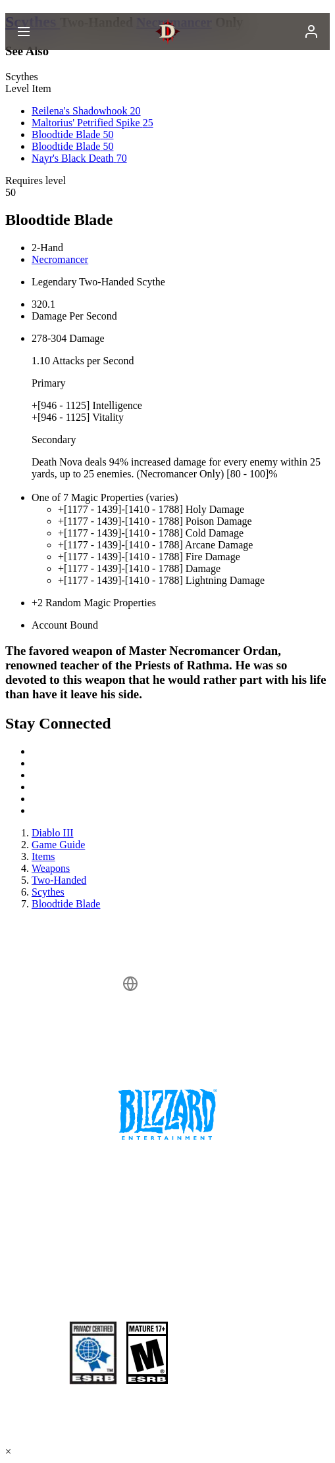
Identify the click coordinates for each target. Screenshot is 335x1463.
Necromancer (60, 259)
